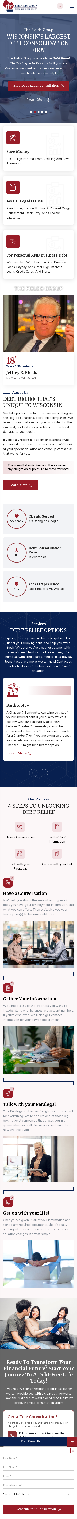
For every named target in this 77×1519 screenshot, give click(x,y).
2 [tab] (35, 112)
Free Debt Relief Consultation (38, 85)
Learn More (38, 100)
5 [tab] (46, 112)
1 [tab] (31, 112)
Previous (33, 773)
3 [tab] (39, 112)
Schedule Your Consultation (38, 1509)
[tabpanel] (38, 719)
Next (44, 773)
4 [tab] (42, 112)
